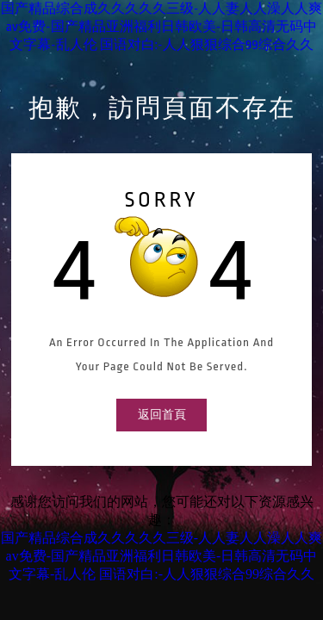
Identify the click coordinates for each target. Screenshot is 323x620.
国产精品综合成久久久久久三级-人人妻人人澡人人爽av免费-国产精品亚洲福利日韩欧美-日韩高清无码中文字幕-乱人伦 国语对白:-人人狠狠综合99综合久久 (162, 27)
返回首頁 (162, 415)
